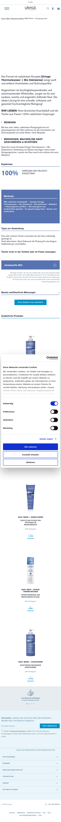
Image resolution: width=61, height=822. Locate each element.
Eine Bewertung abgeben (30, 302)
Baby (8, 18)
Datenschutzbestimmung (18, 731)
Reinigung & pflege (17, 18)
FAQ (44, 813)
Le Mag (30, 2)
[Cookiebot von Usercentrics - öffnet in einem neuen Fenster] (46, 358)
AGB (49, 813)
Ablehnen (30, 462)
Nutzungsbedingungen (27, 815)
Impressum (21, 813)
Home (3, 18)
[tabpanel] (30, 696)
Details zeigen (46, 439)
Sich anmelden (50, 726)
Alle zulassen (30, 447)
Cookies (12, 813)
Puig (40, 815)
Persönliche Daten (33, 813)
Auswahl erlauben (30, 454)
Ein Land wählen (52, 804)
